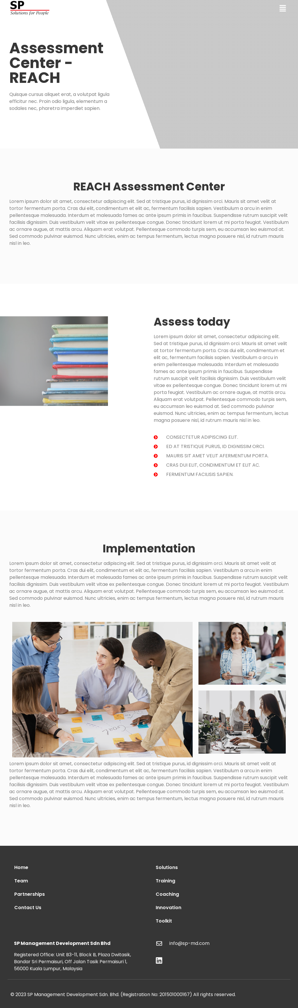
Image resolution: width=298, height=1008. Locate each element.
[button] (283, 8)
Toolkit (164, 921)
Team (21, 880)
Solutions (167, 867)
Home (21, 867)
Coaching (167, 894)
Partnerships (29, 894)
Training (165, 880)
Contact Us (27, 907)
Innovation (168, 907)
